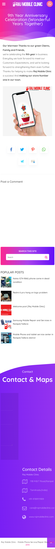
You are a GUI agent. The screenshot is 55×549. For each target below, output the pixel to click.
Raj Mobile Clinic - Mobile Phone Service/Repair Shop (25, 542)
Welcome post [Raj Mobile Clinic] (29, 306)
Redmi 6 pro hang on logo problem (30, 292)
